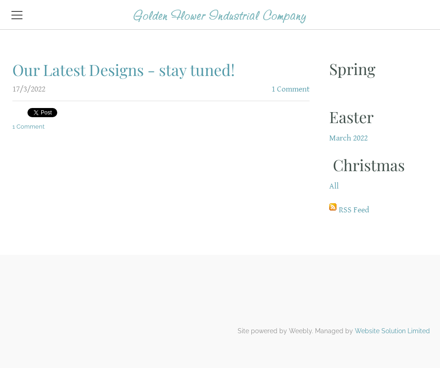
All (334, 186)
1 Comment (291, 89)
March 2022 (348, 138)
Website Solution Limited (392, 331)
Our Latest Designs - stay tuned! (123, 69)
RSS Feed (354, 210)
